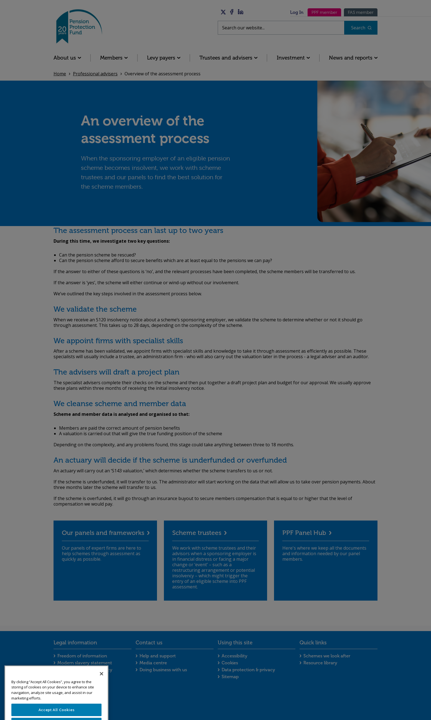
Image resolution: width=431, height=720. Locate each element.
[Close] (101, 684)
